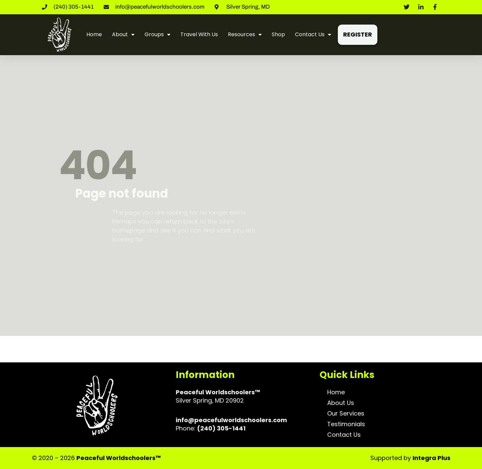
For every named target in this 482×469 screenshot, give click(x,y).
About (123, 35)
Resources (245, 35)
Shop (278, 34)
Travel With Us (199, 34)
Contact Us (313, 35)
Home (94, 34)
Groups (157, 35)
